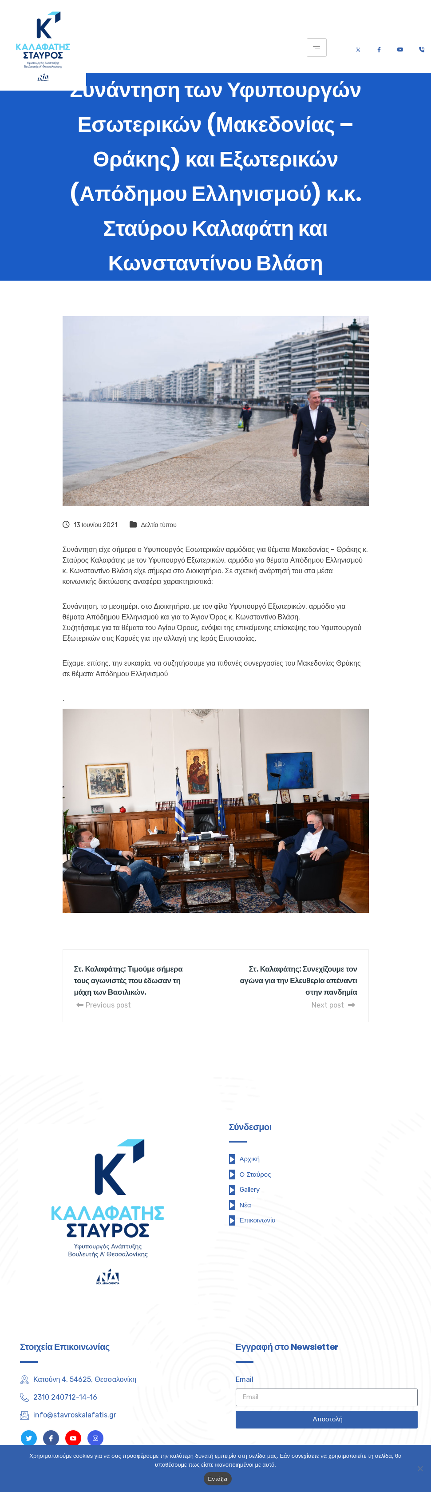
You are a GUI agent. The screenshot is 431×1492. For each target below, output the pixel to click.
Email (244, 1379)
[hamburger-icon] (317, 47)
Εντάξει (218, 1479)
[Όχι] (419, 1468)
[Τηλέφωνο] (421, 48)
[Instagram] (95, 1438)
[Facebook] (378, 48)
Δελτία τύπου (158, 525)
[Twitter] (358, 48)
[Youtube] (400, 48)
